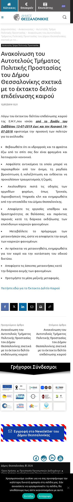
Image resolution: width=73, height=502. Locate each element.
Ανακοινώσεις (26, 29)
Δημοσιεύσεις (8, 29)
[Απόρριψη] (68, 488)
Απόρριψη (45, 496)
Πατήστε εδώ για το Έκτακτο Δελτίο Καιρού (30, 288)
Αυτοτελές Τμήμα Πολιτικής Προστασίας (20, 45)
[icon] (36, 460)
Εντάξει (28, 496)
